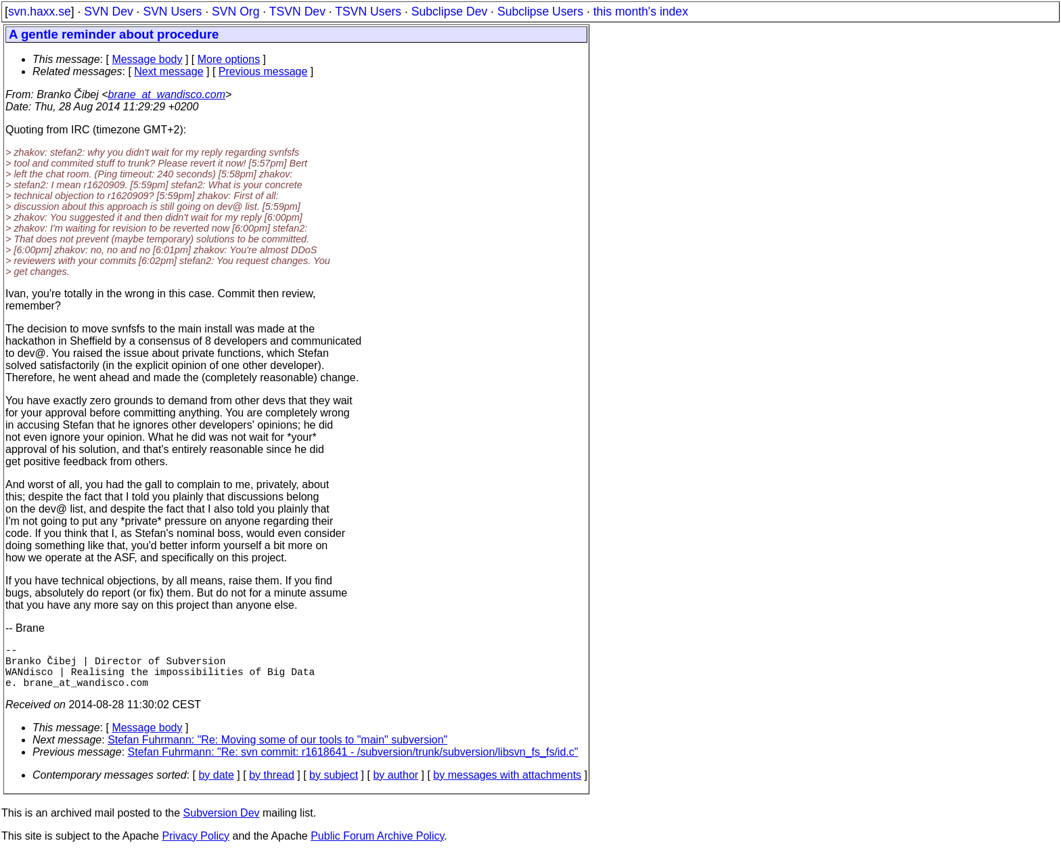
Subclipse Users (540, 11)
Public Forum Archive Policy (377, 846)
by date (215, 786)
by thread (271, 786)
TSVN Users (368, 11)
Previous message (263, 71)
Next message (168, 71)
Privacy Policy (195, 846)
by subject (333, 786)
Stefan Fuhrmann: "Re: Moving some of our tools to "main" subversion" (277, 750)
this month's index (640, 11)
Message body (147, 59)
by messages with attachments (507, 786)
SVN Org (235, 11)
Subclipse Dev (449, 11)
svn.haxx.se (39, 11)
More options (229, 59)
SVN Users (172, 11)
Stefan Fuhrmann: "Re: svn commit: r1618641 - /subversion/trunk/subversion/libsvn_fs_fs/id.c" (353, 763)
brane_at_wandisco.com (166, 94)
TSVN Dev (297, 11)
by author (395, 786)
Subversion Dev (221, 823)
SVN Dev (108, 11)
